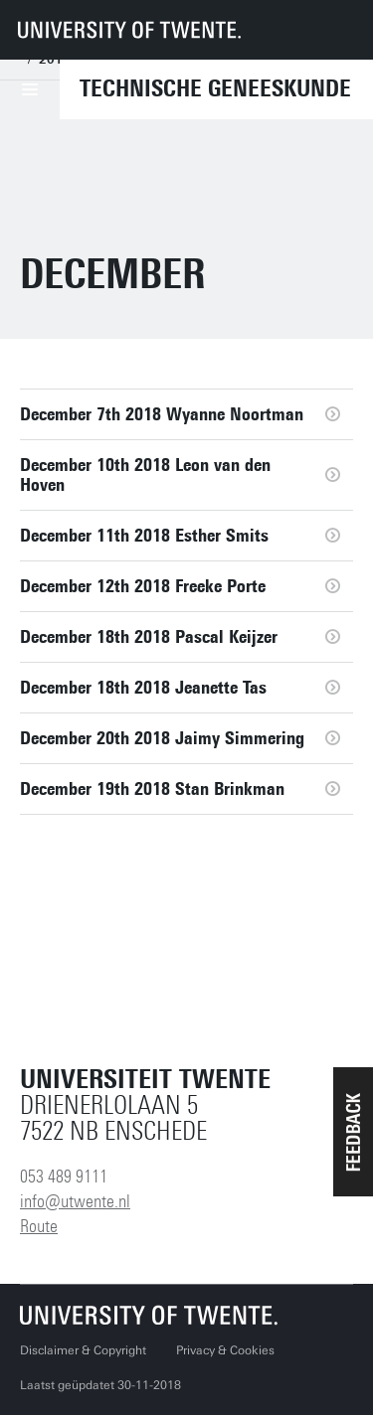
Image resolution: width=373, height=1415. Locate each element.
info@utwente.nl (75, 1201)
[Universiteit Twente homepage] (149, 1315)
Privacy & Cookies (225, 1350)
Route (39, 1226)
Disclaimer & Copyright (83, 1350)
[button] (353, 1131)
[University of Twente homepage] (129, 30)
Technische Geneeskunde (215, 88)
